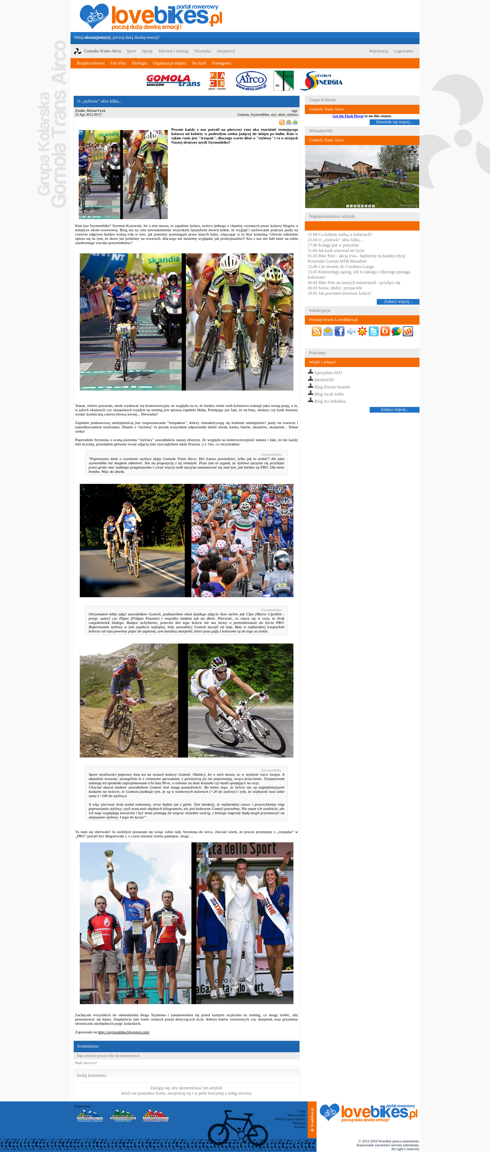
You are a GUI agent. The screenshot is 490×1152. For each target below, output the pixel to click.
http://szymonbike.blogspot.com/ (124, 1032)
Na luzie (199, 63)
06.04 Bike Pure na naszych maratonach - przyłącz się (354, 282)
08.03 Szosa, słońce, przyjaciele (335, 287)
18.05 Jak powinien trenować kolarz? (339, 293)
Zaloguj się (160, 1087)
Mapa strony (297, 1115)
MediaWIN (324, 379)
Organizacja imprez (169, 63)
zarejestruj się (179, 1093)
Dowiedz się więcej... (394, 121)
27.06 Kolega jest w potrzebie (333, 245)
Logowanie (403, 50)
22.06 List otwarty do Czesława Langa (341, 266)
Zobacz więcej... (398, 301)
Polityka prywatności (290, 1119)
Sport (131, 50)
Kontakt (300, 1127)
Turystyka (202, 50)
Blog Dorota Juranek (332, 386)
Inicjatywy (226, 50)
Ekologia (139, 63)
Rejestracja (378, 50)
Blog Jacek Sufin (329, 394)
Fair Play (118, 63)
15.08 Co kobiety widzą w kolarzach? (340, 234)
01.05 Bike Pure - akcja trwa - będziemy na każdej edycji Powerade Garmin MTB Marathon (357, 258)
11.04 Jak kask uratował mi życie (336, 250)
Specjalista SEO (328, 372)
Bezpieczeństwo (91, 63)
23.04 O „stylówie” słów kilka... (335, 239)
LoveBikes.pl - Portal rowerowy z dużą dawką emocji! (151, 16)
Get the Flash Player (348, 116)
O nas (301, 1111)
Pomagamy (221, 63)
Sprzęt (147, 50)
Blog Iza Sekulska (329, 401)
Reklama (299, 1123)
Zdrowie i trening (173, 50)
